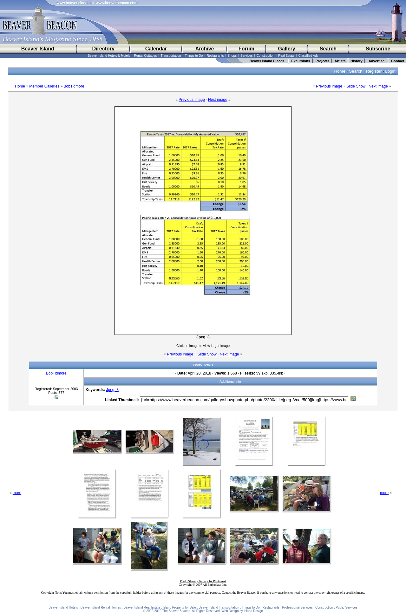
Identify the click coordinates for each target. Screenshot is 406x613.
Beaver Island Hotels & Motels (109, 55)
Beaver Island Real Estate (141, 607)
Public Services (346, 607)
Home (339, 71)
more (17, 493)
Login (390, 71)
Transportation (170, 55)
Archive (204, 48)
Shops (232, 55)
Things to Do (194, 55)
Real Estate (286, 55)
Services (246, 55)
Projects (322, 61)
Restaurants (215, 55)
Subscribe (378, 48)
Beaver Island (37, 48)
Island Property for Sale (179, 607)
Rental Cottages (145, 55)
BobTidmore (73, 86)
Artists (340, 61)
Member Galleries (44, 86)
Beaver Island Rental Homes (101, 607)
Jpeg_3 (112, 390)
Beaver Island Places (267, 61)
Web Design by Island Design (242, 611)
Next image (378, 86)
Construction (265, 55)
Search (328, 48)
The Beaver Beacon (176, 611)
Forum (246, 48)
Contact (397, 61)
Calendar (156, 48)
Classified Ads (308, 55)
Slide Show (355, 86)
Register (374, 71)
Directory (103, 48)
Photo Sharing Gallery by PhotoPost (203, 581)
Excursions (300, 61)
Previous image (329, 86)
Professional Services (297, 607)
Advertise (376, 61)
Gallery (286, 48)
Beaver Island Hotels (63, 607)
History (356, 61)
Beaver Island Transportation (219, 607)
